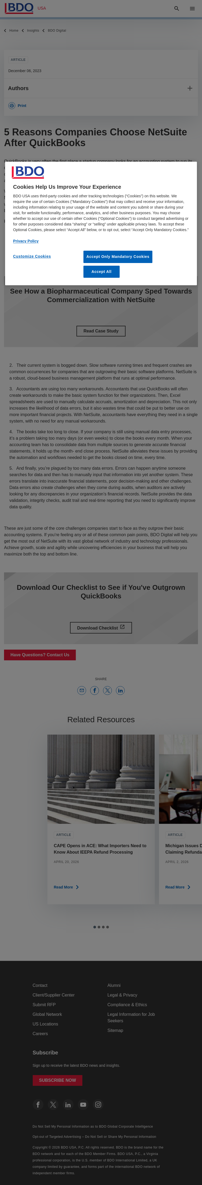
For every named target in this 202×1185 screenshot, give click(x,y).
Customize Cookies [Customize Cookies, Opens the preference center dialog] (32, 256)
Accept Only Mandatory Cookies (117, 256)
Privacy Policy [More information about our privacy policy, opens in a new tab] (26, 241)
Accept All (101, 271)
